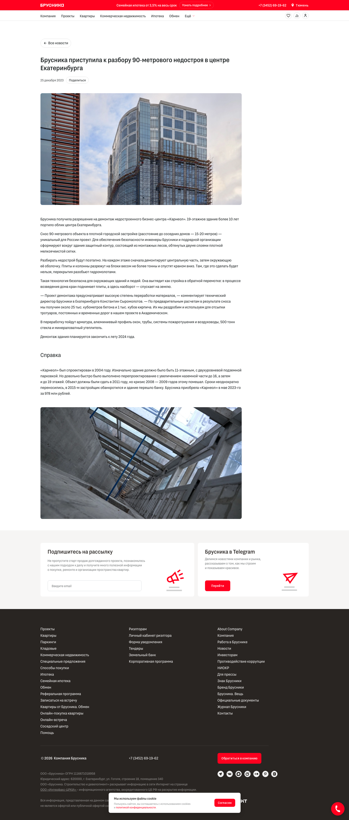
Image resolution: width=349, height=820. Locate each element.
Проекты (67, 16)
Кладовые (48, 648)
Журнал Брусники (232, 707)
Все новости (55, 43)
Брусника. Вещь (230, 694)
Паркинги (48, 642)
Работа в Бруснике (232, 642)
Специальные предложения (62, 661)
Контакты (225, 713)
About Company (230, 629)
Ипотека (157, 16)
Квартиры (87, 16)
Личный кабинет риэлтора (150, 635)
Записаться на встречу (58, 700)
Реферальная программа (60, 694)
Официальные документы (238, 700)
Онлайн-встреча (53, 720)
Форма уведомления (145, 642)
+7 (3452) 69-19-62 (272, 5)
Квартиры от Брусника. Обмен (64, 707)
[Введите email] (94, 586)
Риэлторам (138, 629)
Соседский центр (54, 726)
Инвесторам (228, 655)
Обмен (174, 16)
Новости (224, 648)
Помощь (47, 733)
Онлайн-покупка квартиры (61, 713)
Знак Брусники (230, 681)
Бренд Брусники (231, 687)
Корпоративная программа (151, 661)
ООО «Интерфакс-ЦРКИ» (58, 789)
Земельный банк (142, 655)
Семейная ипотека (55, 681)
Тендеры (136, 648)
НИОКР (223, 668)
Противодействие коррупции (241, 661)
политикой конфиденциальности (136, 807)
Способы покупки (54, 668)
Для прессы (227, 674)
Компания (48, 16)
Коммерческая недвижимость (123, 16)
